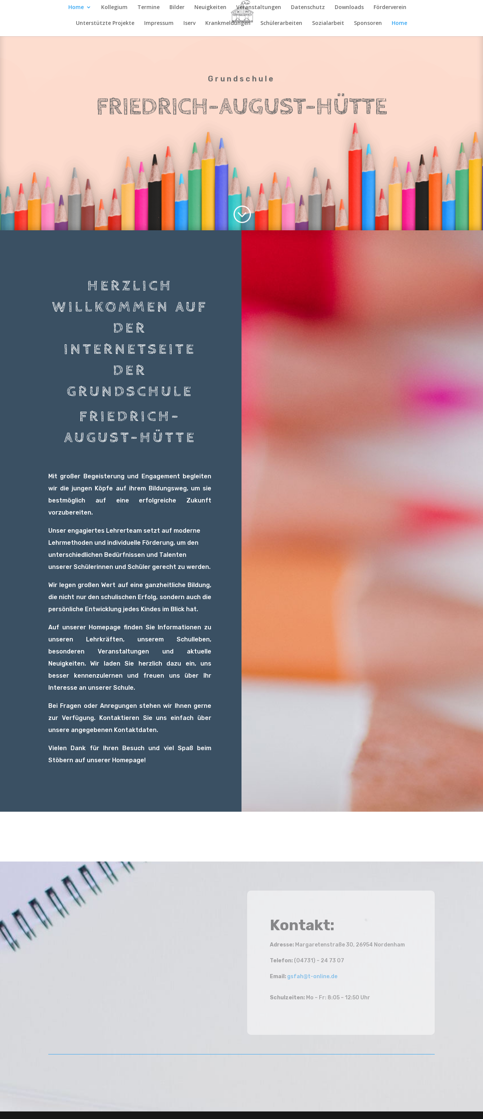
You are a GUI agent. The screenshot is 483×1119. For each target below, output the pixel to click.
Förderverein (390, 8)
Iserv (189, 23)
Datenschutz (308, 8)
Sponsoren (368, 23)
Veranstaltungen (258, 8)
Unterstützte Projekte (105, 23)
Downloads (349, 8)
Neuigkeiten (210, 8)
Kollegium (114, 8)
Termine (148, 8)
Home (76, 8)
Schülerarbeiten (281, 23)
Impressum (159, 23)
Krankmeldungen (228, 23)
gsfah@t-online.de (312, 976)
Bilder (177, 8)
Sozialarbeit (328, 23)
